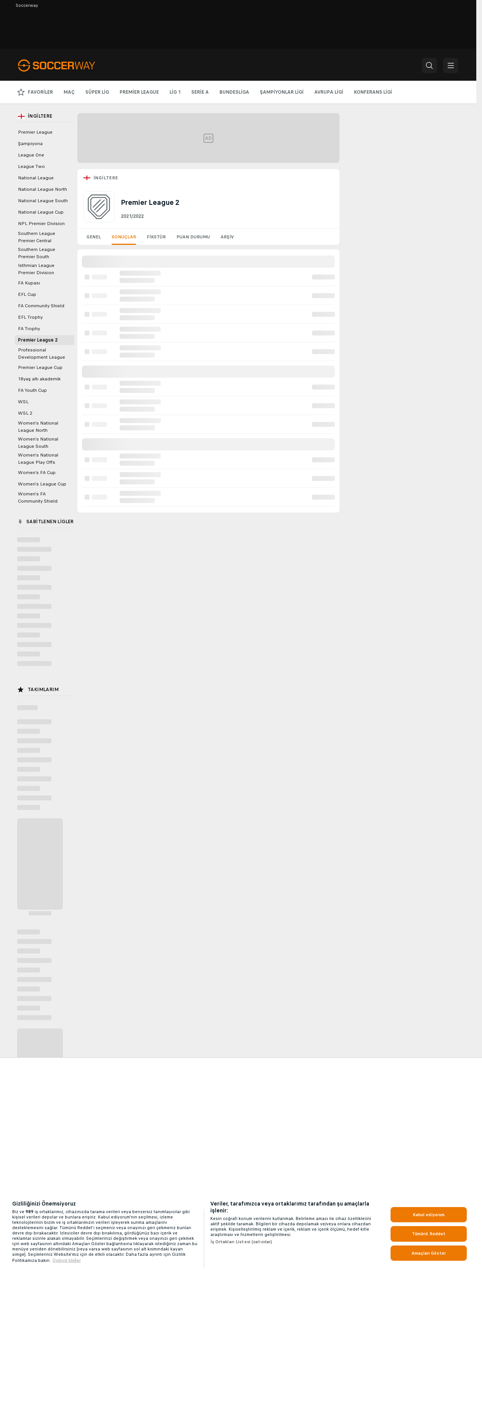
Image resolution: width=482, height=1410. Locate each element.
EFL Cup (27, 294)
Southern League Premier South (36, 253)
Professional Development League (41, 353)
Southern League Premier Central (36, 237)
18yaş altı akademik (39, 379)
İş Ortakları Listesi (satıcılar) (241, 1241)
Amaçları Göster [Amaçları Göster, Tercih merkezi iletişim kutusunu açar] (429, 1253)
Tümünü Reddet (429, 1233)
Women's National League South (38, 442)
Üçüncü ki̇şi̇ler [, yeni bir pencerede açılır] (67, 1260)
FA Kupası (29, 283)
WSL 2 (25, 413)
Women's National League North (38, 426)
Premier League (35, 132)
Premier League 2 (38, 340)
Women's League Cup (42, 484)
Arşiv (227, 237)
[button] (429, 65)
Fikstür (156, 237)
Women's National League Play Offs (38, 458)
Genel (93, 237)
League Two (31, 166)
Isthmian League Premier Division (36, 269)
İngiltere (105, 177)
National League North (42, 189)
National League (36, 178)
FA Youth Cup (32, 390)
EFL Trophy (30, 317)
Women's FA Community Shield (38, 497)
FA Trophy (29, 329)
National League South (43, 201)
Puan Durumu (193, 237)
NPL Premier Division (41, 223)
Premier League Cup (40, 367)
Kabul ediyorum (429, 1214)
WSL (23, 402)
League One (31, 155)
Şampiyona (30, 144)
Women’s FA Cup (37, 472)
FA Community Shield (41, 306)
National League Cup (41, 212)
